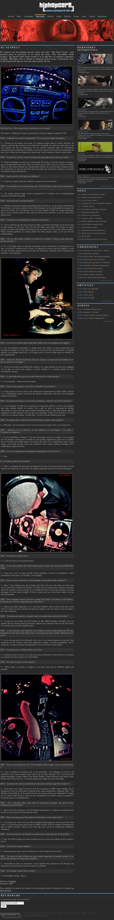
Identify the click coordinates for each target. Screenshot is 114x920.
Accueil (11, 16)
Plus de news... (109, 242)
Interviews (40, 16)
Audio (58, 16)
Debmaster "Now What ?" (88, 312)
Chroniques (28, 16)
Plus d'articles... (109, 301)
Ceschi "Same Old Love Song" (90, 268)
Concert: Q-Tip (85, 295)
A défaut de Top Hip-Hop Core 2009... (91, 194)
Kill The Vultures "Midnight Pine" (91, 318)
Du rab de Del (84, 236)
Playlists (67, 16)
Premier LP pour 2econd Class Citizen (91, 233)
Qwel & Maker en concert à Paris (90, 224)
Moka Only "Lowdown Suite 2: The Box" (93, 250)
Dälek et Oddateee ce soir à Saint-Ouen (91, 221)
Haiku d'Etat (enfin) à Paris (88, 212)
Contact (92, 16)
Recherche (102, 16)
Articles (50, 16)
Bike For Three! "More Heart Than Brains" (93, 256)
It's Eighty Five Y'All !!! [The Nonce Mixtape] (94, 203)
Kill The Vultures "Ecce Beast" (90, 271)
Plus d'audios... (109, 321)
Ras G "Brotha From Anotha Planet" (91, 277)
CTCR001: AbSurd (85, 206)
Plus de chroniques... (107, 280)
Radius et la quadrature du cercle (89, 197)
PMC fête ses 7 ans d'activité (88, 215)
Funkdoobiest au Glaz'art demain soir (91, 230)
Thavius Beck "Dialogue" (88, 253)
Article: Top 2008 (85, 298)
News (19, 16)
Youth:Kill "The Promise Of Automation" (93, 265)
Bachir (13, 881)
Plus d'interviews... (108, 186)
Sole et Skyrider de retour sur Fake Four (92, 239)
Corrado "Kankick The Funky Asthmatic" (93, 315)
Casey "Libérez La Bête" (87, 200)
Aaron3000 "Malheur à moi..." (89, 309)
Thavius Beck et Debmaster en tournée (91, 209)
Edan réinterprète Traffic (87, 227)
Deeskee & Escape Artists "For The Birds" (93, 262)
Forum (76, 16)
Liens (84, 16)
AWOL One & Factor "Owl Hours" (91, 259)
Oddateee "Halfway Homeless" (90, 274)
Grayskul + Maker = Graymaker (89, 218)
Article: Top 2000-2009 (87, 289)
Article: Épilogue (85, 292)
